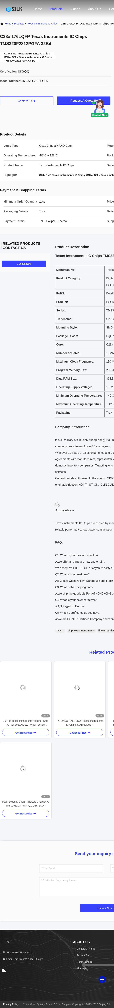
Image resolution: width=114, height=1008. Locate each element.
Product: (62, 301)
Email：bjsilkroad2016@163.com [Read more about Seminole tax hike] (22, 959)
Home (37, 9)
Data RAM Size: (66, 378)
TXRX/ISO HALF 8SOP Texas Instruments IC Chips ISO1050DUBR (79, 722)
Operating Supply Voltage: (74, 387)
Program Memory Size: (71, 370)
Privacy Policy (11, 1004)
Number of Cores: (68, 353)
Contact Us (27, 101)
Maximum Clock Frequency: (75, 361)
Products (56, 9)
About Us (94, 9)
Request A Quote (83, 100)
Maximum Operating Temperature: (79, 404)
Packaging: (63, 412)
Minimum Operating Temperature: (79, 395)
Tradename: (64, 319)
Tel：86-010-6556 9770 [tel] (17, 952)
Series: (61, 310)
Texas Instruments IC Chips (42, 23)
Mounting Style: (67, 327)
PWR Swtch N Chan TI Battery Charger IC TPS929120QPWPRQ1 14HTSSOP (25, 803)
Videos (75, 9)
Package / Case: (67, 336)
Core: (60, 344)
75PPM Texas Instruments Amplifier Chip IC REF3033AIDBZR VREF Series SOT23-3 (25, 723)
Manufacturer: (65, 269)
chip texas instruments (81, 630)
